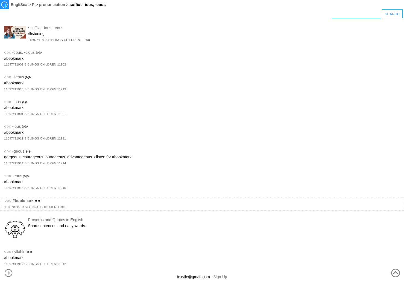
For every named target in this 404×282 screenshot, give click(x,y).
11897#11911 (13, 138)
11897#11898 (37, 39)
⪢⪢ (39, 52)
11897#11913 (13, 89)
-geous (18, 151)
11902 (61, 64)
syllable (18, 252)
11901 (61, 113)
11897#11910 (14, 207)
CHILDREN (72, 39)
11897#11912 (13, 264)
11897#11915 (13, 187)
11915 (61, 187)
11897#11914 (13, 163)
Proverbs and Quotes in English (55, 220)
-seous (18, 77)
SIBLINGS (55, 39)
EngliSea (19, 4)
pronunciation (52, 4)
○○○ (7, 52)
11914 (61, 163)
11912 (61, 264)
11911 (61, 138)
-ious (16, 102)
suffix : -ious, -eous (46, 28)
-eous (17, 176)
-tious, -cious (23, 52)
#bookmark (23, 200)
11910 (61, 207)
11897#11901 (13, 113)
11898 (85, 39)
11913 (61, 89)
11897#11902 (13, 64)
